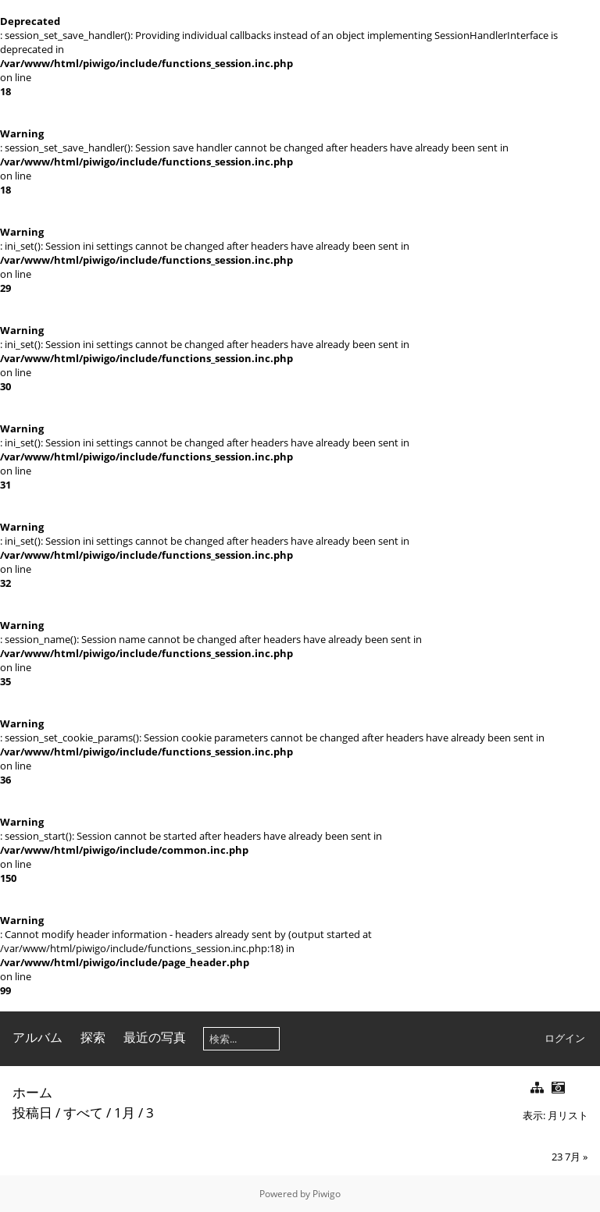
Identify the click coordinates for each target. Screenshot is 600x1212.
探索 (92, 1037)
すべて (83, 1112)
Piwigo (326, 1193)
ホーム (32, 1092)
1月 (124, 1112)
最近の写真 (154, 1037)
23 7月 (566, 1157)
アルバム (37, 1037)
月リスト (568, 1115)
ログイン (565, 1038)
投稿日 (32, 1112)
